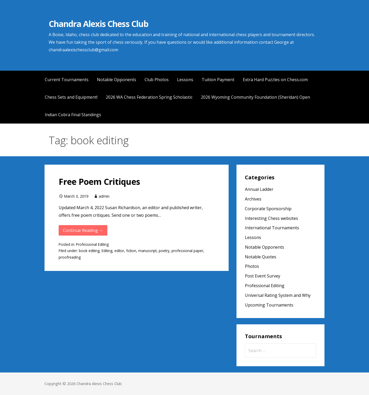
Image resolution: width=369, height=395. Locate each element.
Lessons (185, 79)
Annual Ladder (259, 189)
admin (104, 196)
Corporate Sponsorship (268, 209)
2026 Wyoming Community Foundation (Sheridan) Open (255, 97)
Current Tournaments (67, 79)
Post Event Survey (262, 276)
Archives (253, 199)
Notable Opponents (116, 79)
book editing (89, 250)
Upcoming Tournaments (269, 305)
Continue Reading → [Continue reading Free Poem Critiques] (83, 230)
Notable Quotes (260, 257)
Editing (107, 250)
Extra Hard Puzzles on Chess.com (275, 79)
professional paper (187, 250)
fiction (131, 250)
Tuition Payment (218, 79)
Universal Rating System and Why (278, 295)
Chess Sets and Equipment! (71, 97)
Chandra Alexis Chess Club (98, 23)
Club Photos (157, 79)
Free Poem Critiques (99, 181)
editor (119, 250)
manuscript (147, 250)
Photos (252, 266)
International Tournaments (272, 228)
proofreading (70, 257)
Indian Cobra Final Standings (73, 115)
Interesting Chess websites (271, 218)
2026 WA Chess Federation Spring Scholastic (149, 97)
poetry (164, 250)
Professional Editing (92, 244)
